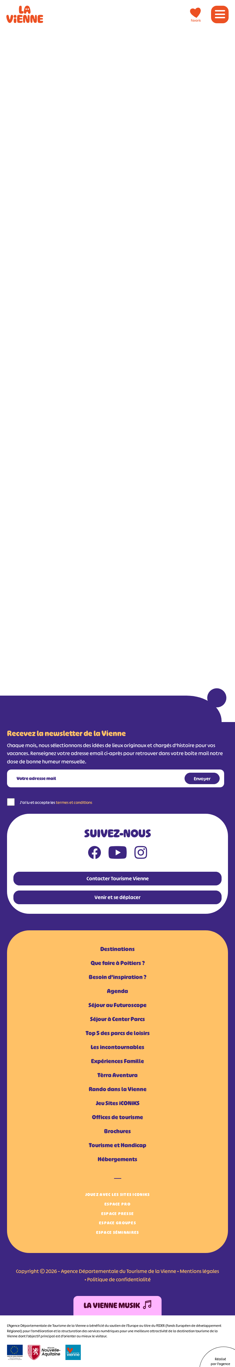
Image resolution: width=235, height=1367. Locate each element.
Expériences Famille (117, 1061)
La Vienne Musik (117, 1305)
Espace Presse (117, 1213)
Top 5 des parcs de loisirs (118, 1033)
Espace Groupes (117, 1223)
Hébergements (117, 1159)
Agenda (117, 991)
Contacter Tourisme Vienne (118, 878)
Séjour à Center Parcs (117, 1019)
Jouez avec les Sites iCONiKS (117, 1194)
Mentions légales (199, 1271)
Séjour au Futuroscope (117, 1005)
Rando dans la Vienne (118, 1089)
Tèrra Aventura (117, 1075)
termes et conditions (74, 802)
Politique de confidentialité (119, 1279)
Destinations (117, 949)
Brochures (117, 1131)
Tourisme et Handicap (117, 1145)
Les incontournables (117, 1047)
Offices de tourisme (117, 1117)
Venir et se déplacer (117, 897)
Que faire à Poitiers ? (118, 963)
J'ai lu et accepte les (56, 802)
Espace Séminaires (117, 1232)
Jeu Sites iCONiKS (118, 1103)
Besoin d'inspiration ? (117, 977)
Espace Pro (117, 1204)
